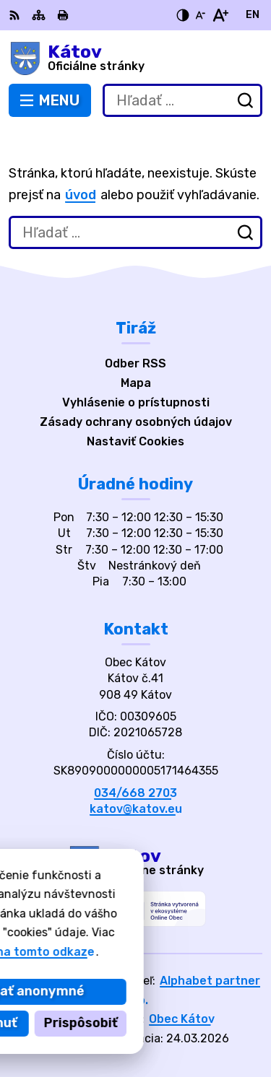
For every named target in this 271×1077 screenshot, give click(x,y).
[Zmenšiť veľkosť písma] (200, 15)
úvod (80, 195)
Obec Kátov (182, 1019)
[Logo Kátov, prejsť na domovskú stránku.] (135, 58)
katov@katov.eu (136, 809)
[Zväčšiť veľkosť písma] (220, 15)
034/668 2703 (135, 793)
